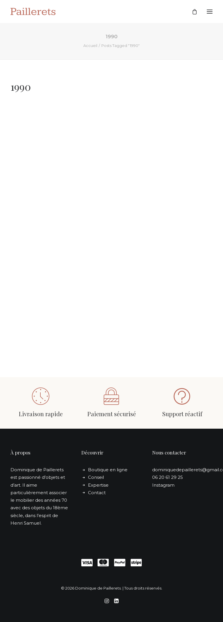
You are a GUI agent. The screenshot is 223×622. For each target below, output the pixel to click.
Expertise (98, 485)
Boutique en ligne (107, 469)
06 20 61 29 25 (167, 477)
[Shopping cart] (192, 11)
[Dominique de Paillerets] (32, 11)
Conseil (96, 477)
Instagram (163, 485)
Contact (97, 492)
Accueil (90, 45)
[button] (209, 11)
